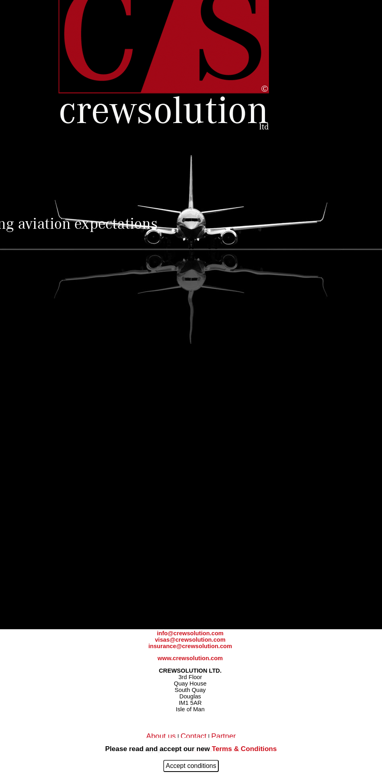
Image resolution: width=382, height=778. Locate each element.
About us (161, 736)
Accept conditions (191, 765)
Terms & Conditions (244, 749)
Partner (223, 736)
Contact (193, 736)
